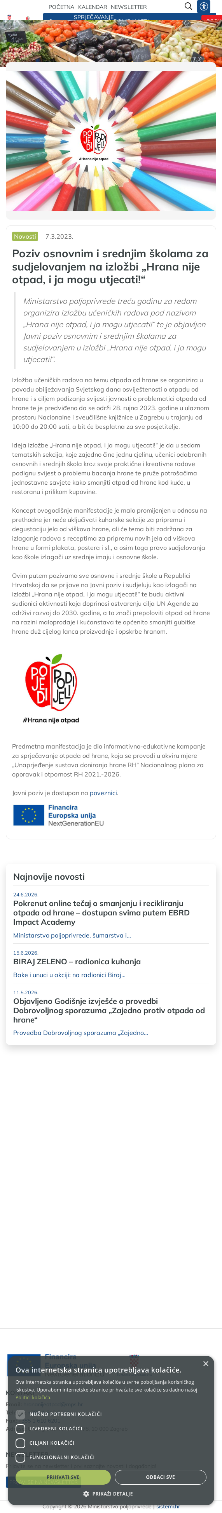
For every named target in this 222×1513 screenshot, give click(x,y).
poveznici (103, 793)
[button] (111, 1493)
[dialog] (111, 1430)
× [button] (205, 1364)
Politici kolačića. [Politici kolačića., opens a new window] (34, 1397)
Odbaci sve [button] (160, 1477)
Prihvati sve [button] (63, 1477)
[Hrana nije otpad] (27, 19)
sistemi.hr (168, 1506)
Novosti (25, 236)
